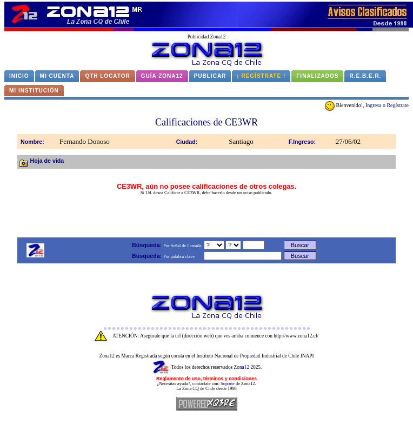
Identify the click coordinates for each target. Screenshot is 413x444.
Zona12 (242, 367)
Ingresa (373, 105)
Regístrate (398, 105)
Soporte (228, 383)
